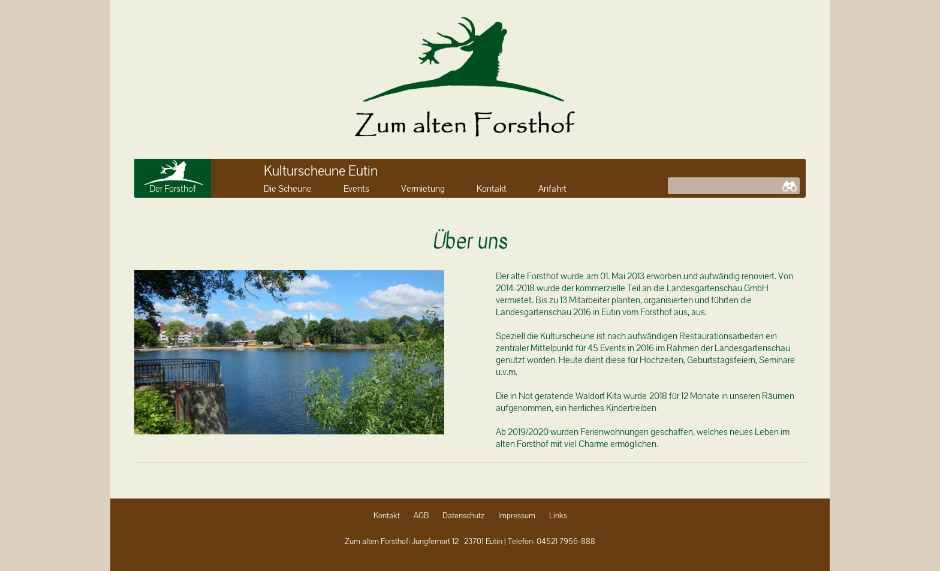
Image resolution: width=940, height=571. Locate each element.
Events (356, 189)
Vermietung (423, 189)
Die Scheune (288, 189)
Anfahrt (552, 189)
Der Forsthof (172, 189)
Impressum (516, 515)
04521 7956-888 (566, 541)
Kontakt (492, 189)
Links (558, 515)
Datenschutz (463, 515)
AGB (421, 515)
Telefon (520, 541)
